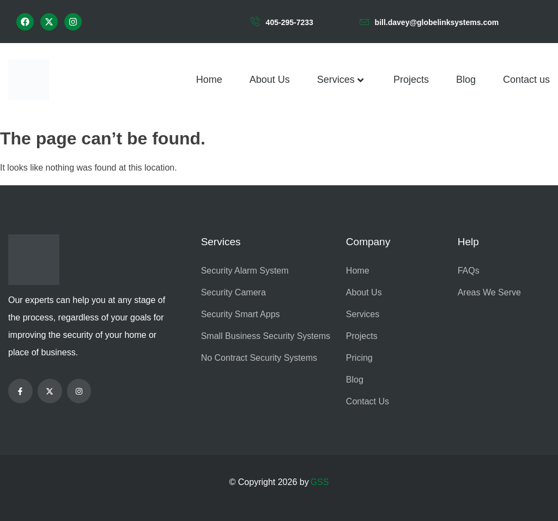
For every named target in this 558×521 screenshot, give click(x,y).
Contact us (526, 79)
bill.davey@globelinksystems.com (437, 22)
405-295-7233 (289, 22)
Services (341, 80)
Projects (411, 79)
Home (209, 79)
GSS (320, 482)
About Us (270, 79)
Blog (466, 79)
